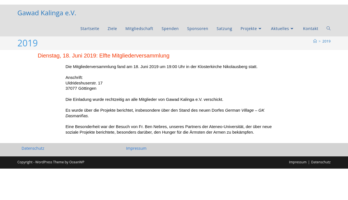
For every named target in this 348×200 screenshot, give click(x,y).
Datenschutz (33, 179)
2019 (326, 41)
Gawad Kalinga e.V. (47, 12)
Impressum (136, 179)
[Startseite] (315, 41)
